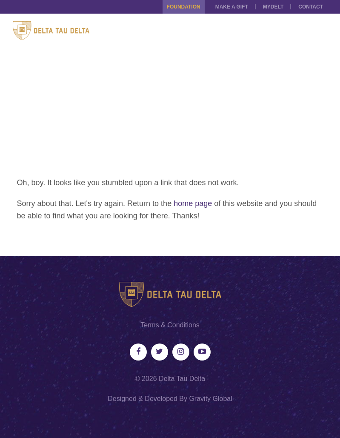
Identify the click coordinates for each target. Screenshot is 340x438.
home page (193, 203)
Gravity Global (210, 398)
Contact (310, 7)
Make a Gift (231, 7)
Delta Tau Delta (182, 378)
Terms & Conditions (170, 325)
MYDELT (273, 7)
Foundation (183, 7)
